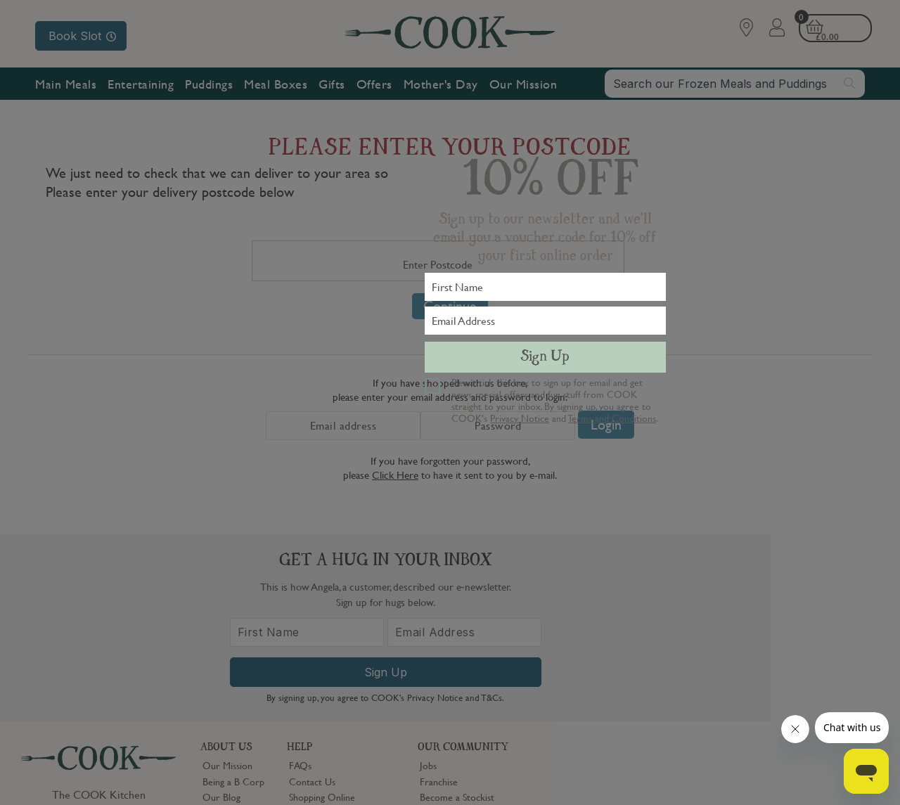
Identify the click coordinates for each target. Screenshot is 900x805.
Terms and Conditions (612, 417)
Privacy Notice (519, 417)
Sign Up (545, 357)
